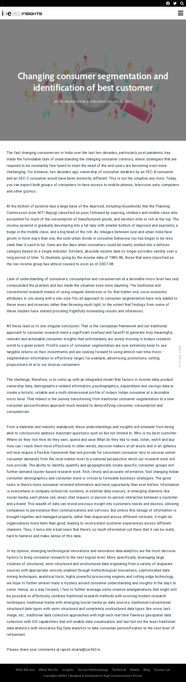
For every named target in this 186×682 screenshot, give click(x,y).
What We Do (48, 670)
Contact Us (162, 670)
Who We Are (25, 670)
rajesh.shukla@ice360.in (80, 649)
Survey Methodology (93, 670)
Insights (68, 670)
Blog (146, 670)
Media (134, 670)
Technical (119, 670)
